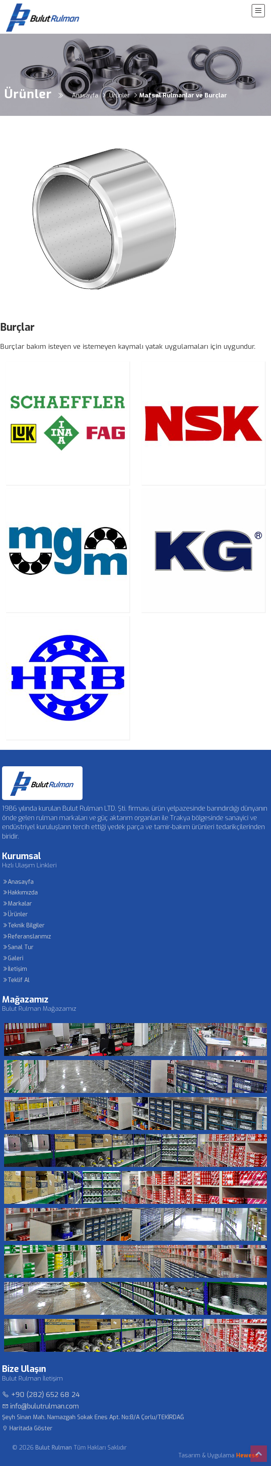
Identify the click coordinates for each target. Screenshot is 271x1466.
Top (258, 1453)
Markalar (17, 904)
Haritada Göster (27, 1428)
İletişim (14, 969)
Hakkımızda (20, 893)
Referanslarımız (26, 936)
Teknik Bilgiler (23, 925)
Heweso (247, 1455)
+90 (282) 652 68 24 (41, 1394)
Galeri (12, 958)
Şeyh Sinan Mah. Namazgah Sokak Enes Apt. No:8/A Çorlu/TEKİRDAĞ (93, 1417)
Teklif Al (16, 980)
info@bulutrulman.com (40, 1406)
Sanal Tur (18, 947)
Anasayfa (18, 882)
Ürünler (15, 914)
